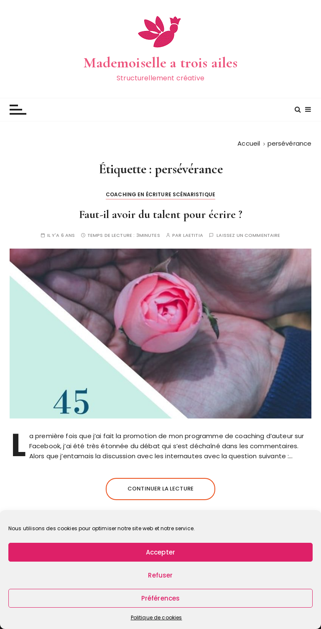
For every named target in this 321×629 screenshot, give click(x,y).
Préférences (160, 598)
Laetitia (193, 235)
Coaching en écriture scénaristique (160, 194)
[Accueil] (248, 143)
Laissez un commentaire (248, 235)
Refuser (160, 575)
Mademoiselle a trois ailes (161, 63)
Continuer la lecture (160, 489)
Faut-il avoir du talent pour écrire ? (160, 214)
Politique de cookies (156, 617)
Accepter (160, 552)
